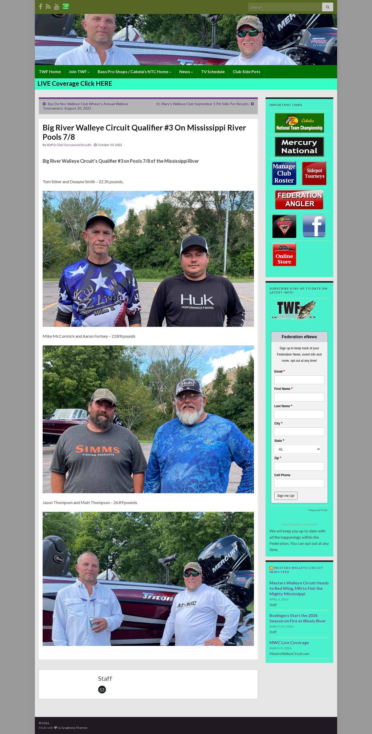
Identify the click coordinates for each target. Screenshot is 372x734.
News (186, 71)
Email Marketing (291, 524)
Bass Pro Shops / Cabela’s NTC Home (134, 71)
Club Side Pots (246, 71)
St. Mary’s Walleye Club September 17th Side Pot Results (202, 104)
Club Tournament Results (74, 145)
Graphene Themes (74, 728)
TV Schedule (213, 71)
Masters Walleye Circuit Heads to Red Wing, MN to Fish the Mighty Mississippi (299, 588)
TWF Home (50, 71)
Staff (50, 145)
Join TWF (79, 71)
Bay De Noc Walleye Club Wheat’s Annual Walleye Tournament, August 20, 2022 (85, 106)
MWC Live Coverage (289, 642)
